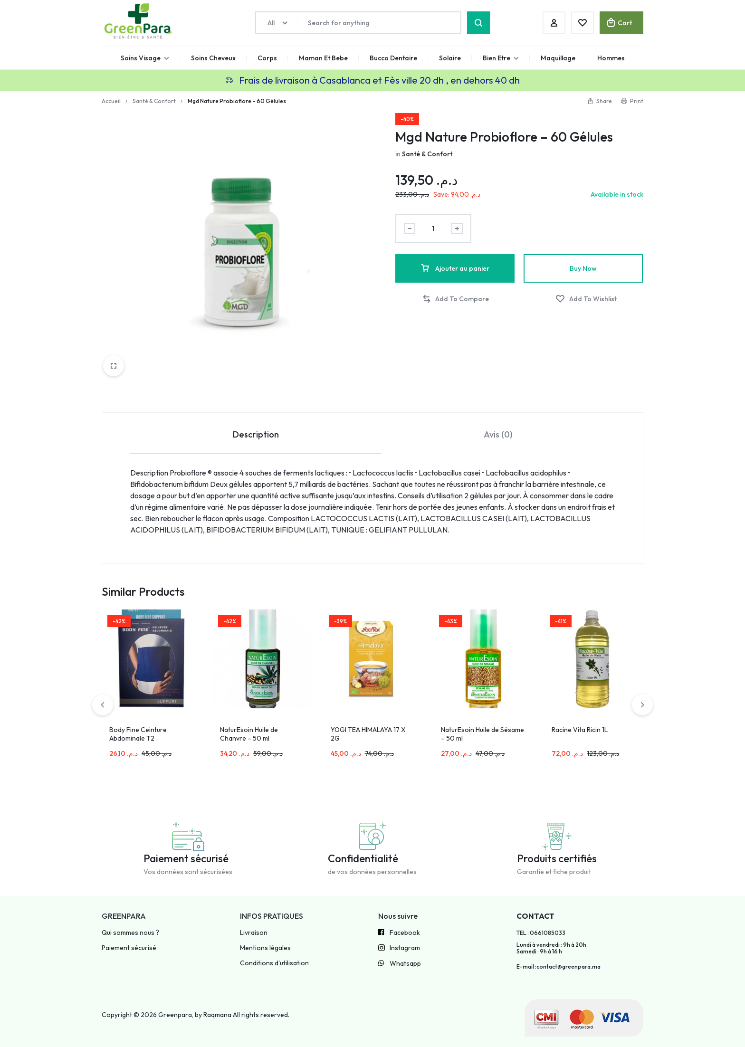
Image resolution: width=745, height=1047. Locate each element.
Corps (267, 58)
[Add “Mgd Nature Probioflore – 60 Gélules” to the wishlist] (586, 299)
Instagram (399, 948)
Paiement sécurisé (129, 948)
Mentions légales (265, 948)
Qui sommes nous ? (130, 933)
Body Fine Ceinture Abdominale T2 (138, 733)
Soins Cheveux (213, 58)
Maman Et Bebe (323, 58)
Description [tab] (256, 434)
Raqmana (217, 1014)
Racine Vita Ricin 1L (580, 729)
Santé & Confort (154, 101)
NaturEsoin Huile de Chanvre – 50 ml (249, 733)
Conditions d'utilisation (274, 963)
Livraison (253, 933)
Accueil (111, 101)
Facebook (399, 933)
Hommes (611, 58)
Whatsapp (399, 964)
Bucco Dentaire (393, 58)
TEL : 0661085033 (540, 933)
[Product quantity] (433, 228)
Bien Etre (501, 58)
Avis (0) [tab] (498, 434)
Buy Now (583, 268)
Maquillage (558, 58)
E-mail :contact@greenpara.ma (558, 966)
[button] (455, 299)
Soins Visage (145, 58)
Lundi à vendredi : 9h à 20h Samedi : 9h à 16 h (551, 948)
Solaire (450, 58)
